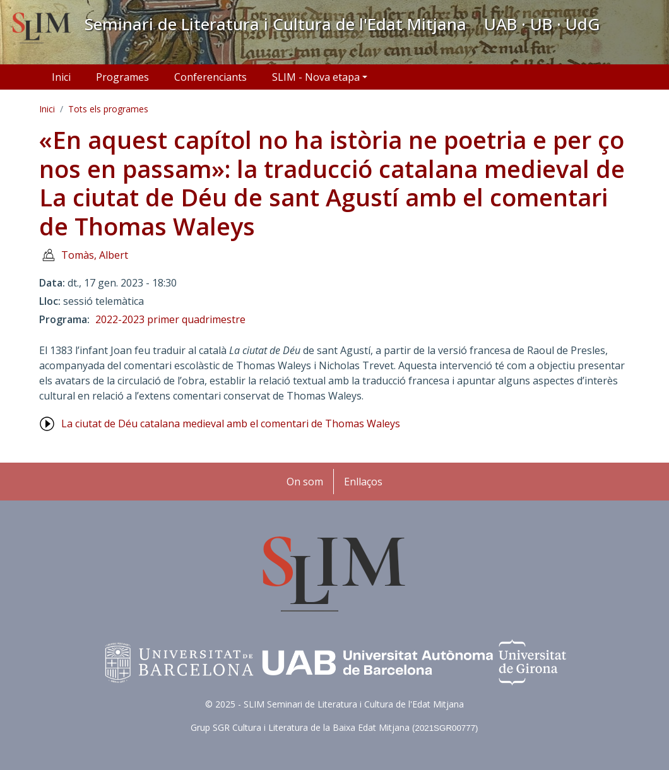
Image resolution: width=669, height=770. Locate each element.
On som (305, 482)
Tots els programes (108, 109)
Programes (122, 77)
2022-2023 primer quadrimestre (170, 319)
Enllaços (363, 482)
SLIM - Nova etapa (316, 77)
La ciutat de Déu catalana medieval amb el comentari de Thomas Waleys (230, 423)
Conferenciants (210, 77)
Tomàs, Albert (94, 255)
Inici (61, 77)
